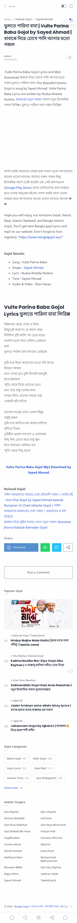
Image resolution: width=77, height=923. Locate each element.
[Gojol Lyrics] (17, 768)
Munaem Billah (13, 867)
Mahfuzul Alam (13, 857)
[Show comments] (65, 917)
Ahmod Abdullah (14, 818)
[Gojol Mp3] (43, 768)
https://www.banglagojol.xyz (39, 237)
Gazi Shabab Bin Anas (17, 831)
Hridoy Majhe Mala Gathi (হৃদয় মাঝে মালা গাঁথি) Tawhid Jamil (40, 642)
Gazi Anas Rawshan (16, 825)
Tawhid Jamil (48, 880)
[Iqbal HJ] (17, 700)
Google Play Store (17, 188)
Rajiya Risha (11, 874)
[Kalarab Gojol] (21, 635)
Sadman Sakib (49, 874)
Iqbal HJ (45, 844)
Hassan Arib (48, 831)
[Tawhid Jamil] (37, 635)
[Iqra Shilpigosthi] (49, 778)
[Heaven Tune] (18, 778)
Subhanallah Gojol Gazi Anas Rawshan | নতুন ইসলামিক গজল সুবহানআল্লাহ (41, 687)
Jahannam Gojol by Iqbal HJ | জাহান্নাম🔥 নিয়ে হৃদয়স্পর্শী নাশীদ (40, 728)
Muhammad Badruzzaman (49, 859)
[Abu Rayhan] (20, 656)
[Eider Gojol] (42, 759)
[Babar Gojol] (16, 759)
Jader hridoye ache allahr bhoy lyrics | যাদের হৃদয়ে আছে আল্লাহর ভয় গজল (41, 707)
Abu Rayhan (11, 812)
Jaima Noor (47, 851)
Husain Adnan (12, 844)
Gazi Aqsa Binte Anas (53, 825)
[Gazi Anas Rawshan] (24, 680)
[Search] (71, 6)
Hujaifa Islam (12, 838)
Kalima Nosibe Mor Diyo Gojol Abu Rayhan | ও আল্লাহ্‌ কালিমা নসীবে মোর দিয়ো (37, 663)
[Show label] (13, 788)
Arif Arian (46, 818)
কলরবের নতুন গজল (28, 99)
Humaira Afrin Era (51, 838)
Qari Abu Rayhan (51, 867)
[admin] (7, 56)
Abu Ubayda (48, 812)
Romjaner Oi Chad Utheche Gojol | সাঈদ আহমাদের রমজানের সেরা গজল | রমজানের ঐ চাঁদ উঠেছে (35, 510)
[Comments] (70, 671)
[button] (9, 6)
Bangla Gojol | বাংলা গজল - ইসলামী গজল (36, 906)
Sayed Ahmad (33, 267)
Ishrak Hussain (13, 851)
